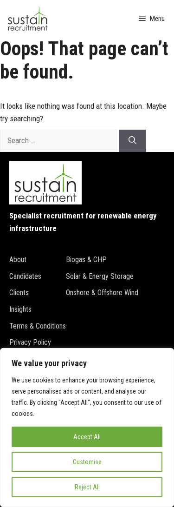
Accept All (87, 437)
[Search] (132, 141)
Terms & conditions (37, 326)
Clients (19, 292)
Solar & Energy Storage (100, 276)
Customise (87, 462)
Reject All (87, 487)
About (17, 259)
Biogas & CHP (86, 259)
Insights (20, 309)
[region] (87, 427)
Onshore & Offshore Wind (102, 292)
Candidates (25, 276)
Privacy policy (30, 342)
